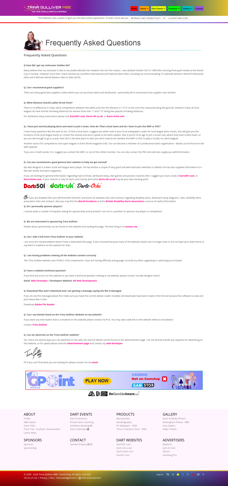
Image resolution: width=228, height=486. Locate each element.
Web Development (91, 477)
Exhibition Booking (81, 425)
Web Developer (39, 280)
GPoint (166, 451)
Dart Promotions (78, 418)
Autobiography (124, 422)
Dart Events (158, 8)
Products (174, 8)
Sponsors (28, 444)
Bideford (167, 444)
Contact (199, 8)
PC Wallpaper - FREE (126, 425)
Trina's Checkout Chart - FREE (131, 429)
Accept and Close (178, 18)
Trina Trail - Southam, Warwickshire (42, 429)
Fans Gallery (169, 425)
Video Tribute (170, 429)
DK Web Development (85, 280)
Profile (27, 418)
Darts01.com (123, 455)
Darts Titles (29, 425)
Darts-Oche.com (124, 451)
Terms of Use (30, 477)
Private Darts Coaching (82, 422)
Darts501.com (123, 444)
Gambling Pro (170, 455)
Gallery (187, 8)
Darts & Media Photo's (174, 418)
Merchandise (123, 418)
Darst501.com (77, 116)
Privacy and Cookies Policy (146, 18)
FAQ (51, 477)
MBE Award (30, 422)
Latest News (30, 432)
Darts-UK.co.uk (124, 447)
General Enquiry (81, 444)
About (144, 8)
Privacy (43, 477)
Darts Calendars (79, 429)
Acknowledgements (66, 477)
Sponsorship (30, 447)
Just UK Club (169, 447)
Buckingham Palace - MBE (176, 422)
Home (134, 8)
